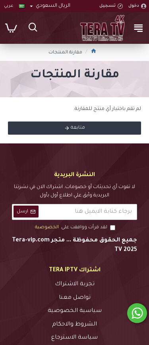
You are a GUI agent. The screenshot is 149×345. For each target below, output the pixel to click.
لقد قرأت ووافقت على (74, 228)
